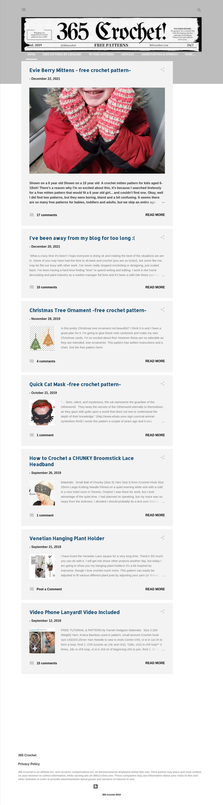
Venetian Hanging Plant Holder (66, 538)
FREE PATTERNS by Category (62, 54)
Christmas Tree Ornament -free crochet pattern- (87, 310)
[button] (162, 70)
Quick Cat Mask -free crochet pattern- (75, 384)
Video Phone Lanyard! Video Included (74, 612)
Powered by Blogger (111, 786)
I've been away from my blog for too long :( (82, 238)
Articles (127, 54)
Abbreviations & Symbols (159, 54)
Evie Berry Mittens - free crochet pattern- (80, 70)
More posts (97, 685)
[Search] (199, 11)
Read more (155, 215)
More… (190, 54)
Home (32, 54)
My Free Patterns (101, 54)
